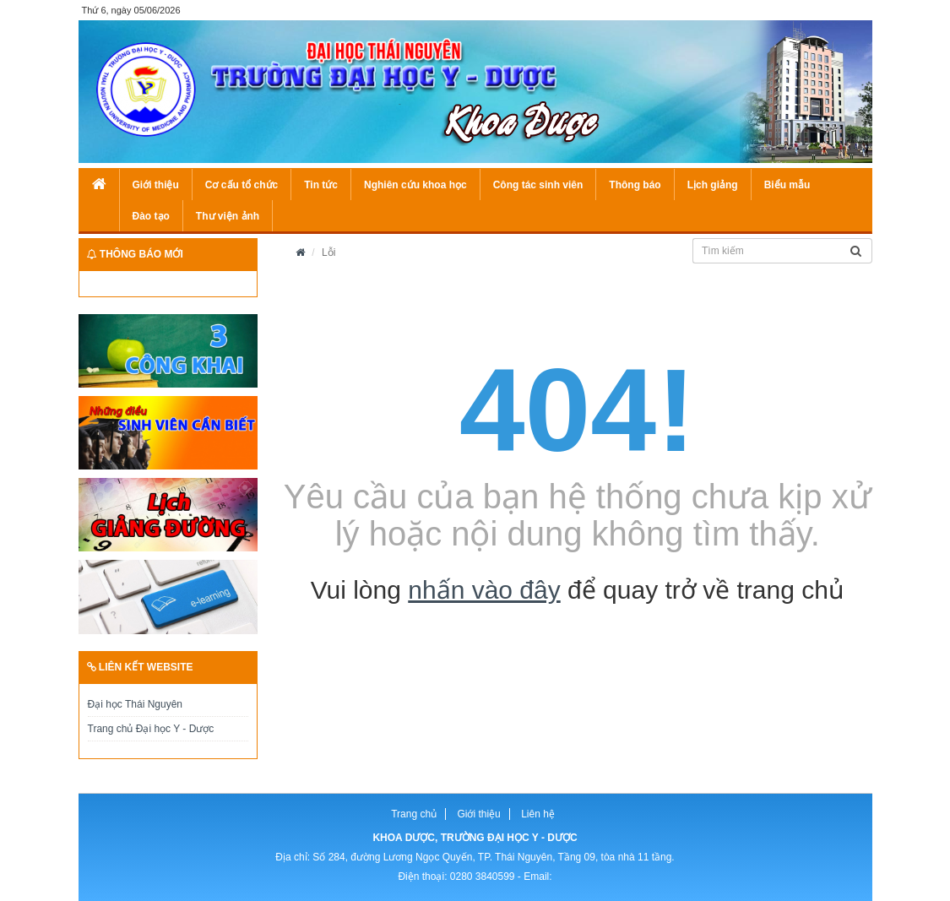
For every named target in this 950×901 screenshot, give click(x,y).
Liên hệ (538, 814)
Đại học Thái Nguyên (135, 704)
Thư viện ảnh (227, 216)
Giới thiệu (156, 185)
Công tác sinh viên (538, 185)
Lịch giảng (712, 185)
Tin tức (321, 185)
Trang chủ (414, 814)
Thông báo (634, 185)
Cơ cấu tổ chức (241, 185)
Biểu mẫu (787, 185)
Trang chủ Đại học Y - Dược (151, 729)
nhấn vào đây (484, 590)
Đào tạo (151, 216)
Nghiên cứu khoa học (415, 185)
